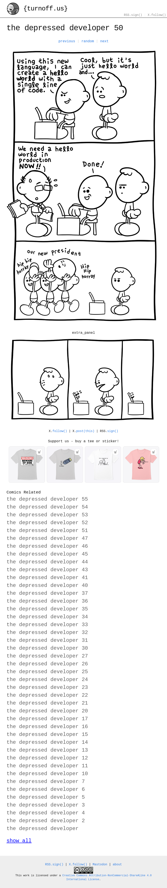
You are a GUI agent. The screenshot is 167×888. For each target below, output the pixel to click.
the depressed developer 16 (47, 726)
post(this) (85, 431)
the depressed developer (42, 828)
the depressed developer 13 (47, 750)
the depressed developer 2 (46, 820)
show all (19, 840)
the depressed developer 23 (47, 687)
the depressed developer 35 (47, 609)
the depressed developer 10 (47, 773)
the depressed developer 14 (47, 742)
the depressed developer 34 (47, 616)
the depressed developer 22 (47, 695)
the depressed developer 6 (46, 789)
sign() (112, 431)
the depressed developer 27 (47, 656)
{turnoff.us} (37, 9)
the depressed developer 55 (47, 499)
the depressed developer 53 (47, 515)
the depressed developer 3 (46, 805)
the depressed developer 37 (47, 593)
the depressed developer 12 (47, 758)
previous (66, 41)
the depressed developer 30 (47, 648)
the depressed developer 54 (47, 507)
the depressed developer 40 (47, 585)
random (87, 41)
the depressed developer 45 (47, 554)
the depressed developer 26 (47, 664)
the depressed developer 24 (47, 679)
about (117, 865)
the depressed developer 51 (47, 530)
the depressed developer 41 (47, 577)
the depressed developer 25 (47, 671)
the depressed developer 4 (46, 813)
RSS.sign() (133, 15)
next (104, 41)
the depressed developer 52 (47, 522)
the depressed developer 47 (47, 538)
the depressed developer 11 (47, 765)
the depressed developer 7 (46, 781)
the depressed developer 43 (47, 569)
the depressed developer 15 (47, 734)
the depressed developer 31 (47, 640)
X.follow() (157, 15)
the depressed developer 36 (47, 601)
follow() (59, 431)
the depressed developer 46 (47, 546)
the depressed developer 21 (47, 703)
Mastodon (100, 865)
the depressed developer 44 (47, 562)
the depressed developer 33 (47, 624)
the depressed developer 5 (46, 797)
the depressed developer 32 (47, 632)
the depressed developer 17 (47, 718)
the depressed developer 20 (47, 711)
